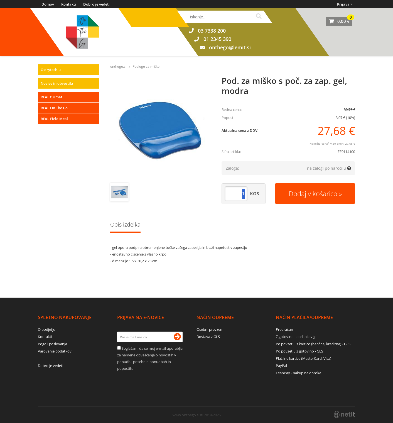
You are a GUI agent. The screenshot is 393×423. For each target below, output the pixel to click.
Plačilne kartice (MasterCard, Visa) (303, 358)
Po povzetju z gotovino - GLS (299, 351)
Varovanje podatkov (55, 351)
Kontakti (68, 4)
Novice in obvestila (57, 83)
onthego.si (118, 66)
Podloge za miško (145, 66)
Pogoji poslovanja (52, 343)
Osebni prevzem (209, 329)
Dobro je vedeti (96, 4)
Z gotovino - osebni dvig (295, 336)
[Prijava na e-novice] (177, 337)
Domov (47, 4)
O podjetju (46, 329)
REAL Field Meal (54, 118)
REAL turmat (51, 96)
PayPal (281, 365)
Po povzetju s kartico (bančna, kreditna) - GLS (313, 343)
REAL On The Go (54, 107)
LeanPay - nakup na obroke (298, 372)
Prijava (344, 4)
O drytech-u (51, 69)
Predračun (284, 329)
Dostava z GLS (208, 336)
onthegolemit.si (230, 47)
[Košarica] (339, 21)
